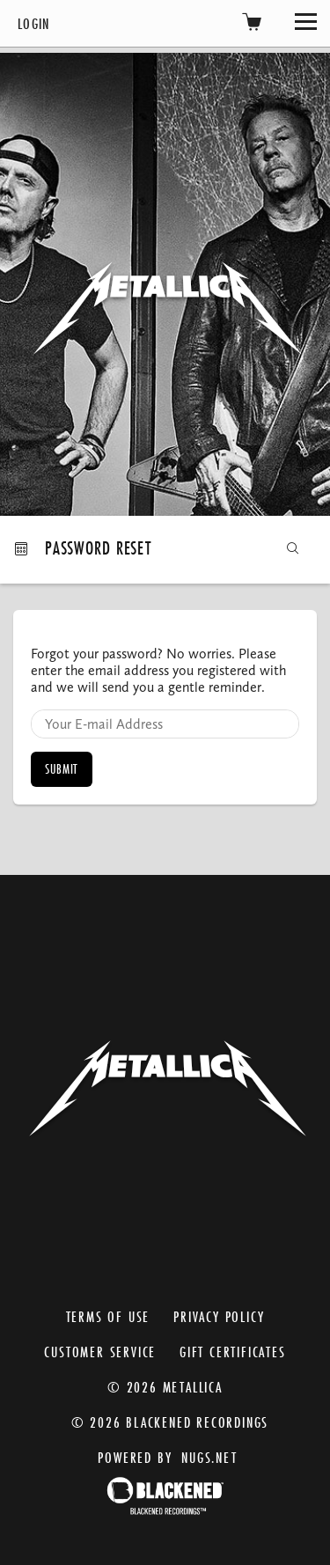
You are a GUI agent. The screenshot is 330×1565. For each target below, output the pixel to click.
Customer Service (100, 1351)
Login (34, 23)
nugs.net (209, 1457)
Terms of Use (108, 1316)
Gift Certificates (233, 1351)
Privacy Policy (218, 1316)
